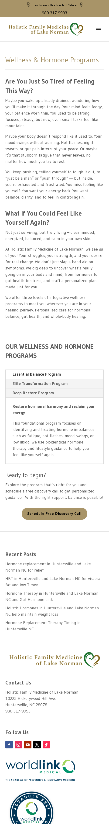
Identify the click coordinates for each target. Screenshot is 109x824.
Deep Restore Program (33, 393)
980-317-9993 (54, 12)
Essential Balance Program (37, 374)
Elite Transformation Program (40, 383)
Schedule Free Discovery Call (54, 514)
